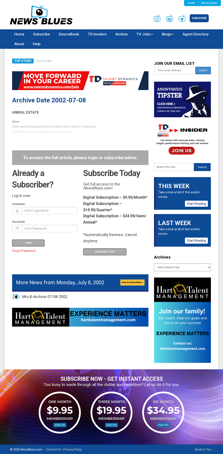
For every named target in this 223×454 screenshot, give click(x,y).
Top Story (22, 61)
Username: (18, 204)
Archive (121, 34)
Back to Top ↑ (204, 449)
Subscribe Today (105, 252)
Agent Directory (196, 34)
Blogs (166, 34)
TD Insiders (97, 34)
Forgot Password (23, 250)
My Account (209, 3)
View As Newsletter (132, 282)
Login (191, 3)
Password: (18, 221)
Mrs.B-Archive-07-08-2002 (44, 296)
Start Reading (196, 203)
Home (19, 34)
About (19, 44)
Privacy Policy (72, 449)
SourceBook (69, 34)
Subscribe (199, 18)
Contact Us (53, 449)
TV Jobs (143, 34)
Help (37, 44)
